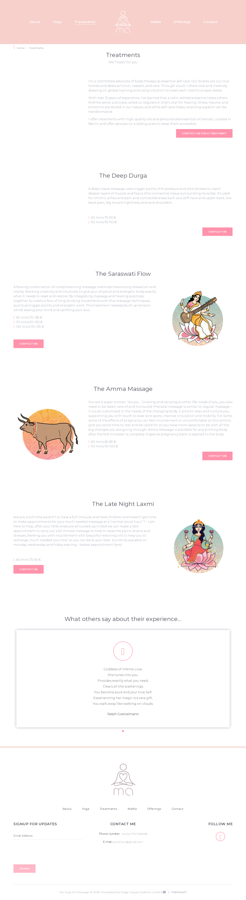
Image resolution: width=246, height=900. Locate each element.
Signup (24, 868)
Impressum (179, 892)
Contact (211, 22)
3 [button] (126, 731)
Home (21, 48)
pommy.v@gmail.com (128, 842)
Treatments (85, 22)
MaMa (156, 22)
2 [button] (123, 731)
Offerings (182, 22)
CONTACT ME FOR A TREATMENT (204, 133)
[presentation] (42, 853)
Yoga (57, 22)
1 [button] (119, 731)
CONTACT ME (217, 231)
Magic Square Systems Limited (143, 892)
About (35, 22)
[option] (123, 678)
